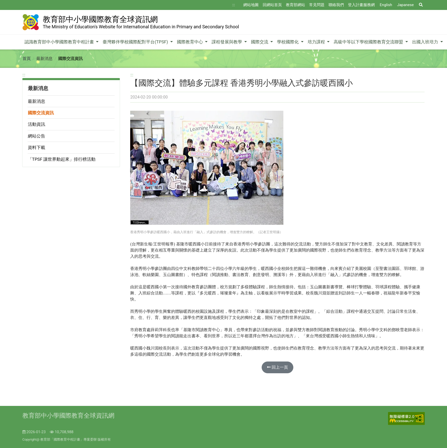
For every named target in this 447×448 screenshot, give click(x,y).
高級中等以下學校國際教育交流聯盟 (369, 41)
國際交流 (260, 41)
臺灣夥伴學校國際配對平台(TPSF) (136, 41)
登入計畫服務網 (361, 5)
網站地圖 (251, 5)
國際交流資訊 (41, 112)
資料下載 (36, 147)
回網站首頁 (272, 5)
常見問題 (316, 5)
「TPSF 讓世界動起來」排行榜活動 (62, 159)
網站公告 (36, 136)
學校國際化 (288, 41)
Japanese (405, 5)
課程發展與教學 (227, 41)
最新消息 (36, 101)
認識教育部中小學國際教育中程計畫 (60, 41)
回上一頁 (277, 367)
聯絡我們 (336, 5)
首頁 (26, 58)
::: (233, 5)
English (386, 5)
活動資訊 (36, 124)
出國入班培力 (425, 41)
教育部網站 (295, 5)
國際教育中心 (190, 41)
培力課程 (317, 41)
